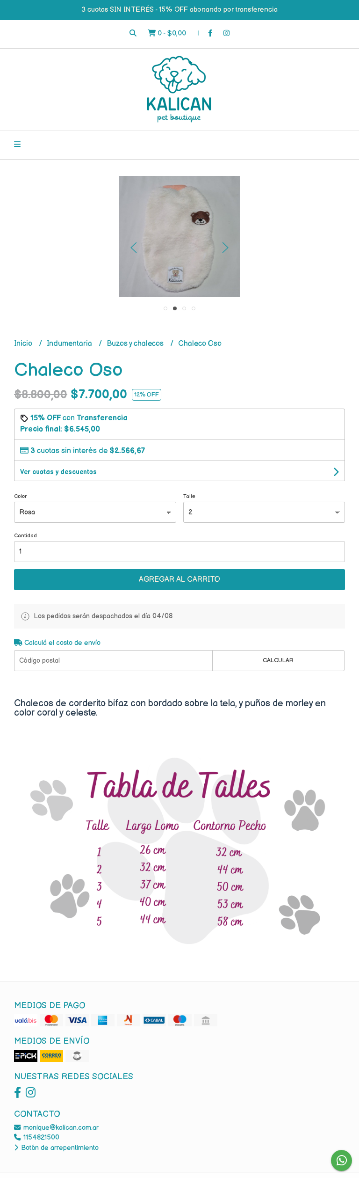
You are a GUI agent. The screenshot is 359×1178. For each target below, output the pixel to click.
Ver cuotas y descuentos (58, 472)
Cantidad (25, 536)
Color (20, 496)
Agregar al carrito (179, 579)
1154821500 (36, 1137)
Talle (189, 496)
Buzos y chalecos (136, 343)
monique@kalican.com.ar (56, 1128)
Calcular (278, 660)
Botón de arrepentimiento (56, 1148)
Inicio (24, 343)
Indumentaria (70, 343)
